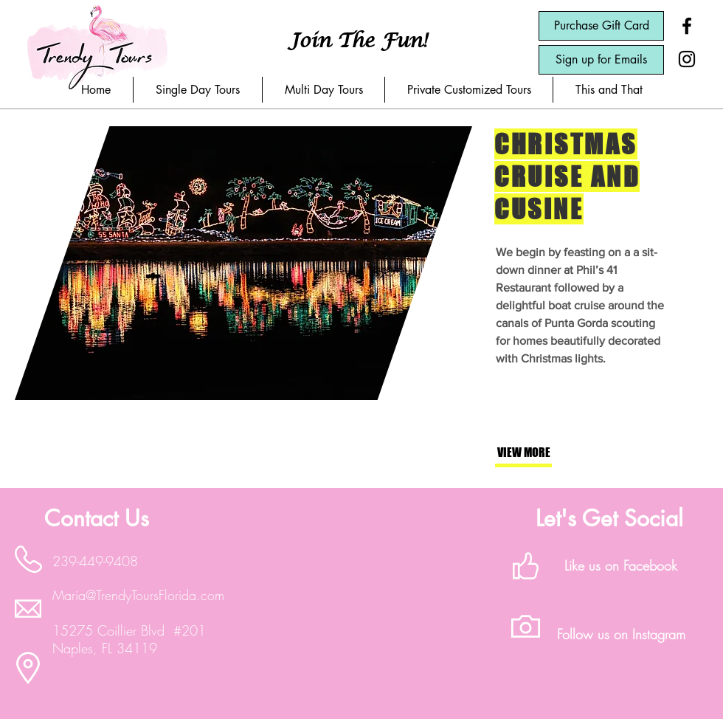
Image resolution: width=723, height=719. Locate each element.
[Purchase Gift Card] (601, 26)
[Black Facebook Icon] (687, 26)
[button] (198, 90)
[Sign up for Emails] (601, 60)
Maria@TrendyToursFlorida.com (138, 595)
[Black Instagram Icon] (687, 59)
